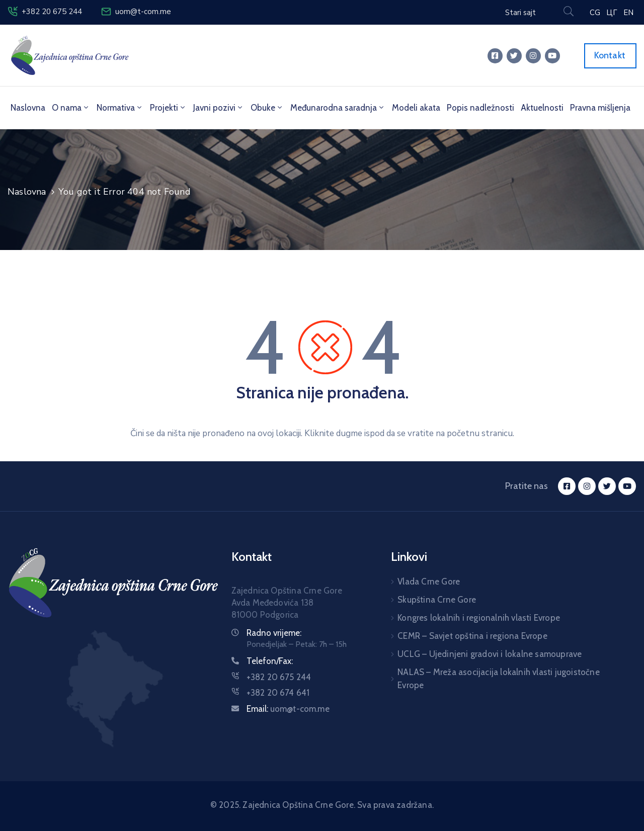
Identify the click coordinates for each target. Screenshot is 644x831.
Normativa (120, 108)
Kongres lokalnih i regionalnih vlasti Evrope (478, 618)
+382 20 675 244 (52, 12)
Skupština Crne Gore (436, 600)
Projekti (168, 108)
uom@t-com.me (143, 12)
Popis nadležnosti (480, 108)
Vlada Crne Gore (428, 581)
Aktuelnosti (542, 108)
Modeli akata (416, 108)
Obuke (267, 108)
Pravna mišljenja (600, 108)
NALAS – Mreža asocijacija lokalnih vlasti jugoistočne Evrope (498, 678)
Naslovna (28, 108)
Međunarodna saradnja (337, 108)
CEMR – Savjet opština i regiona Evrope (472, 636)
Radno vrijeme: (274, 633)
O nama (71, 108)
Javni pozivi (218, 108)
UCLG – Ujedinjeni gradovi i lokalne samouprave (489, 654)
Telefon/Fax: (270, 661)
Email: (288, 709)
